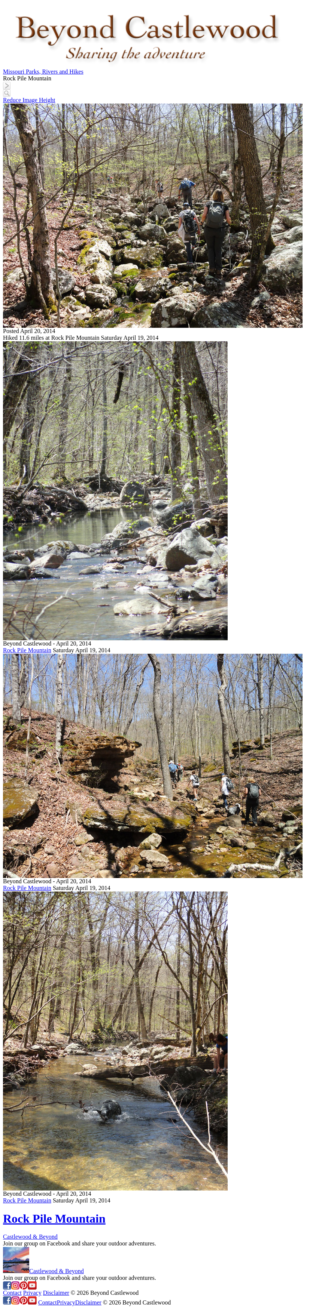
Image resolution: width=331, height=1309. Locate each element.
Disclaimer (56, 1293)
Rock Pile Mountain (27, 650)
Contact (12, 1293)
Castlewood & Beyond (30, 1236)
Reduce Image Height (29, 100)
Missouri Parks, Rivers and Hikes (43, 71)
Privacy (32, 1293)
